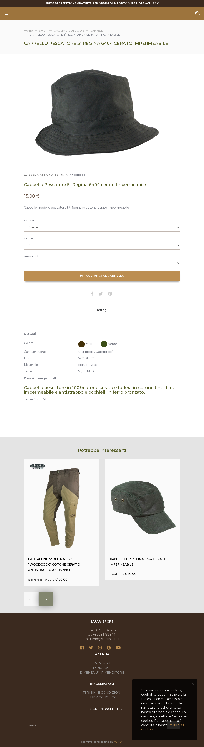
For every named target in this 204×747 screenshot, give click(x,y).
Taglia (29, 238)
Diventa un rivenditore (102, 673)
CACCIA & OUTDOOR (69, 30)
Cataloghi (102, 663)
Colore (29, 220)
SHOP (43, 30)
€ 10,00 (142, 519)
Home (28, 30)
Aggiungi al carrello (102, 275)
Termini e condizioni (102, 693)
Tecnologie (102, 668)
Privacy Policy (102, 697)
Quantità (31, 256)
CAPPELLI (96, 30)
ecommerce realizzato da (102, 741)
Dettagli (102, 310)
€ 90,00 (61, 522)
